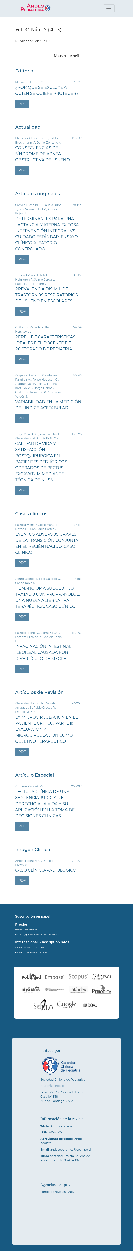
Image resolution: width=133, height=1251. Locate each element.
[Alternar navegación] (109, 8)
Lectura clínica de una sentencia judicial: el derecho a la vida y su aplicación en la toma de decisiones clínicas (45, 803)
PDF (22, 104)
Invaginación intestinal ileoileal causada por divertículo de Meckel (43, 652)
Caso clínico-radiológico (45, 870)
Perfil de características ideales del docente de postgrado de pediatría (45, 342)
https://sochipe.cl (52, 1086)
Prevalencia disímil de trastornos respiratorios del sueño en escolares (46, 295)
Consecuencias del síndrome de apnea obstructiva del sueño (42, 153)
